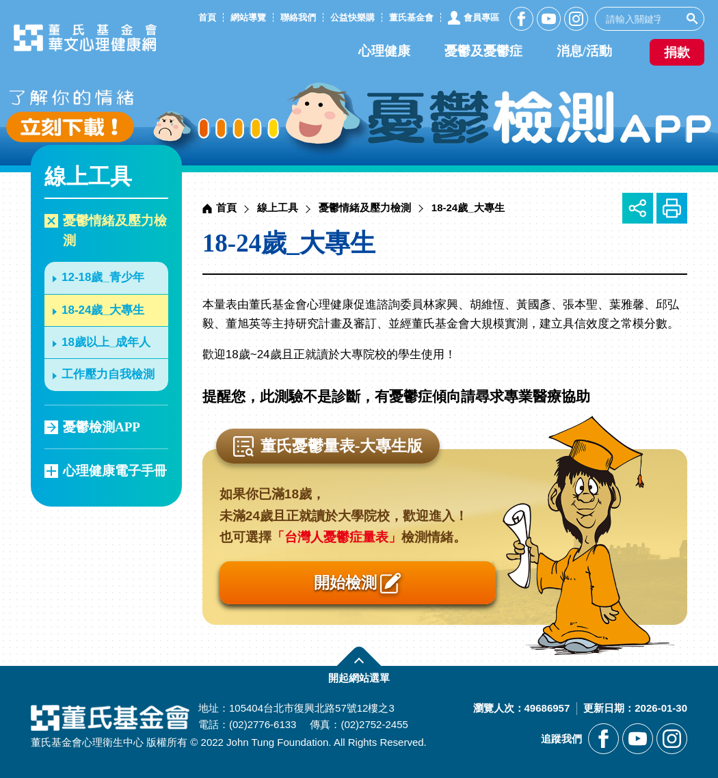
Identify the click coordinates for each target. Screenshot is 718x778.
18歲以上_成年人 (106, 342)
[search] (638, 19)
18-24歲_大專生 (103, 310)
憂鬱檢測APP (101, 427)
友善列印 (671, 208)
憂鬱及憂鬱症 (483, 51)
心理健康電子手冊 (115, 471)
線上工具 (277, 207)
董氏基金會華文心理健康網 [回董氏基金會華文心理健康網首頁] (89, 38)
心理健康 (384, 51)
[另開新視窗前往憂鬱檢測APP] (359, 82)
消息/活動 (584, 51)
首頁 (226, 207)
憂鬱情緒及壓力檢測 (115, 230)
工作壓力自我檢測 (108, 374)
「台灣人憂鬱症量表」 (336, 537)
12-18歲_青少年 (103, 277)
